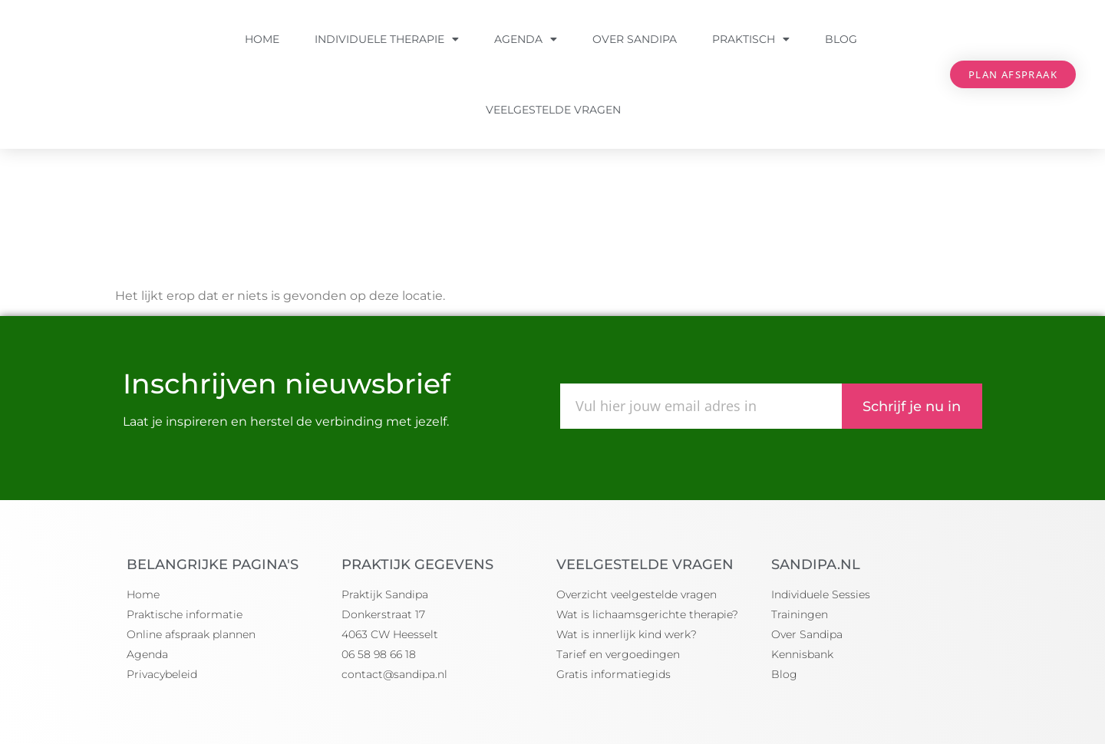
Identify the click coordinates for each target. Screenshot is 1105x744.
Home (262, 39)
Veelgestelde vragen (553, 110)
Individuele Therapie (387, 39)
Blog (841, 39)
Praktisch (751, 39)
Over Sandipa (634, 39)
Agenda (525, 39)
